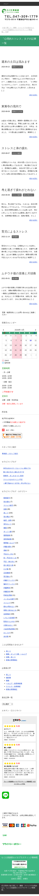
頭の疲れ (7, 502)
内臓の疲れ (8, 546)
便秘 (5, 550)
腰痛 (5, 528)
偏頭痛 (8, 677)
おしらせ (7, 633)
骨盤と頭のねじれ (10, 610)
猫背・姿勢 (8, 520)
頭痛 (5, 509)
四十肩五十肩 (8, 565)
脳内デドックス (9, 584)
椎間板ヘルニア (9, 543)
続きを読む (33, 95)
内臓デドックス (9, 580)
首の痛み (15, 278)
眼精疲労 (7, 498)
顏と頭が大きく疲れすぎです (13, 472)
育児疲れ (15, 236)
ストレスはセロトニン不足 (13, 479)
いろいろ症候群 (9, 618)
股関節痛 (7, 535)
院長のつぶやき (17, 67)
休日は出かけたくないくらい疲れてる (17, 468)
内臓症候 (7, 591)
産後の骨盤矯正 (11, 660)
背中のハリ (8, 524)
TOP (18, 30)
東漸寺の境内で (11, 106)
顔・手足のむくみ (10, 558)
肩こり (6, 513)
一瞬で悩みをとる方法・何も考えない (17, 483)
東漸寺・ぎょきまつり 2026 (13, 476)
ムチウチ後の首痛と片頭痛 (19, 273)
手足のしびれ (8, 554)
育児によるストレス (15, 231)
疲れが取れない (28, 195)
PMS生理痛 (8, 595)
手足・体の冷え (9, 561)
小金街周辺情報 (9, 629)
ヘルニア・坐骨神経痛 (14, 683)
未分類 (6, 636)
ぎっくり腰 (8, 531)
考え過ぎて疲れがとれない (19, 189)
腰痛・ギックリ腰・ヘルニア (16, 654)
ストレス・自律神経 (13, 686)
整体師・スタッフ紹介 (10, 453)
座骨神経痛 (8, 539)
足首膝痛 (7, 573)
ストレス (7, 603)
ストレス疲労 (16, 153)
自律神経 (7, 614)
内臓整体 (7, 588)
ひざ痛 (6, 569)
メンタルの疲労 (9, 599)
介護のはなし (8, 625)
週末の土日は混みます (16, 61)
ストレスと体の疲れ (15, 148)
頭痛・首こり (11, 657)
